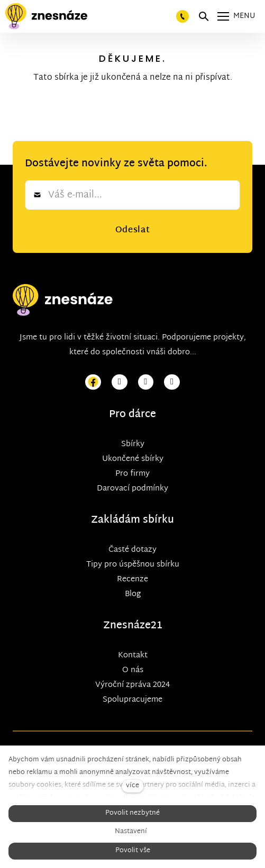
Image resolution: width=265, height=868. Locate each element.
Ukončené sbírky (132, 459)
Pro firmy (132, 474)
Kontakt (133, 655)
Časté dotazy (132, 550)
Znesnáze (127, 626)
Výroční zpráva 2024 (132, 685)
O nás (132, 670)
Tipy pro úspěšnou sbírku (132, 565)
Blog (133, 594)
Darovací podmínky (132, 489)
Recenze (132, 579)
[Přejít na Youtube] (146, 382)
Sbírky (132, 444)
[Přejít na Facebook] (93, 382)
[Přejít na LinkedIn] (172, 382)
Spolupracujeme (132, 700)
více (132, 786)
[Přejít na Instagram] (119, 382)
